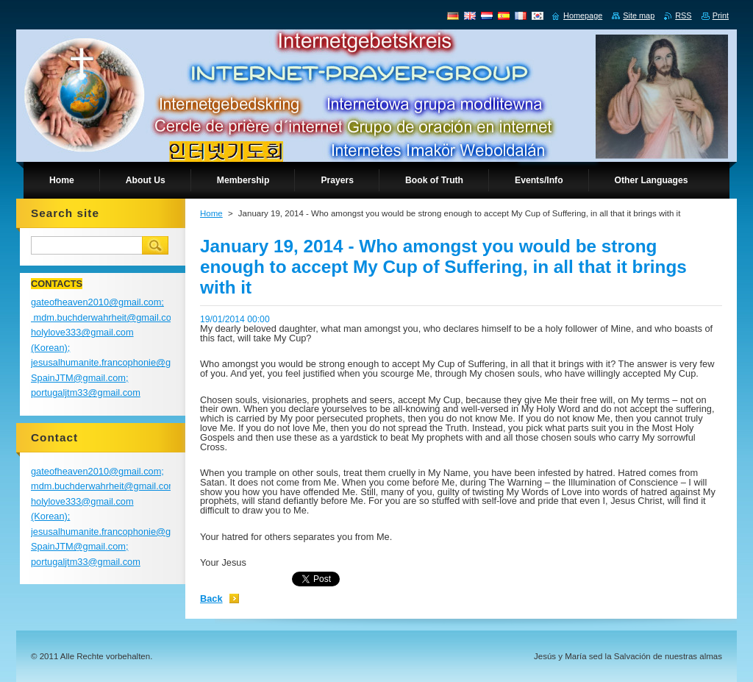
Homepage (582, 15)
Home (211, 213)
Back (211, 598)
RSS (683, 15)
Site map (638, 15)
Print (721, 15)
